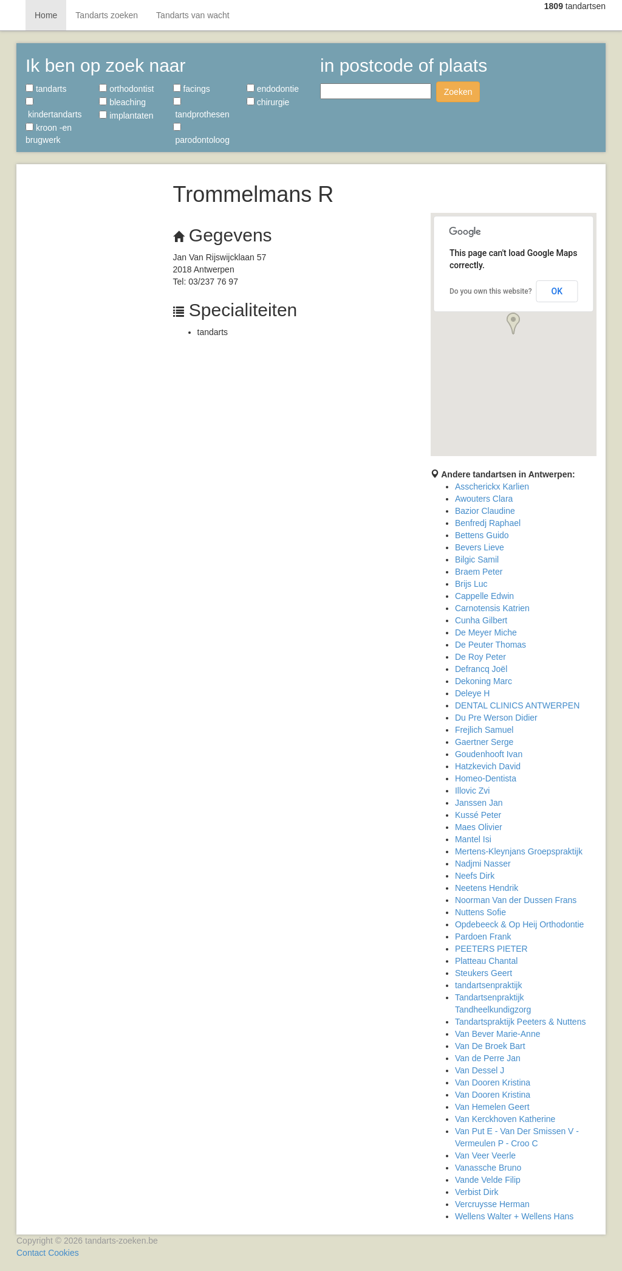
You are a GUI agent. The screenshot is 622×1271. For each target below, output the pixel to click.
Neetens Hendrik (486, 888)
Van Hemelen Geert (492, 1107)
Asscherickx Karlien (492, 486)
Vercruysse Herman (492, 1204)
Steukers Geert (483, 973)
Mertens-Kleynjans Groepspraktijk (519, 851)
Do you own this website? (490, 291)
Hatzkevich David (488, 766)
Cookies (63, 1253)
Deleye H (472, 693)
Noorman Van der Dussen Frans (516, 900)
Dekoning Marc (483, 681)
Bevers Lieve (479, 547)
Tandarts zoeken (106, 15)
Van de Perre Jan (488, 1058)
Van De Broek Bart (490, 1046)
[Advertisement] (90, 352)
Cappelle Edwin (484, 596)
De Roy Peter (480, 657)
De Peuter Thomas (490, 644)
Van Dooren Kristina (492, 1082)
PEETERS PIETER (491, 949)
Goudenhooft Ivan (488, 754)
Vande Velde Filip (488, 1180)
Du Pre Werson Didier (496, 717)
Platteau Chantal (486, 961)
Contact (31, 1253)
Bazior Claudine (485, 511)
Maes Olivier (478, 827)
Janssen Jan (479, 803)
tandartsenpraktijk (488, 985)
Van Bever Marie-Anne (498, 1034)
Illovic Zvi (472, 790)
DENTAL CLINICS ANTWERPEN (517, 705)
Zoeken (458, 92)
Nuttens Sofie (480, 912)
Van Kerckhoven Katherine (505, 1119)
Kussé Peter (478, 815)
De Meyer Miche (486, 632)
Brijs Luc (471, 584)
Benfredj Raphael (488, 523)
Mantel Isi (473, 839)
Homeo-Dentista (485, 778)
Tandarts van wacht (193, 15)
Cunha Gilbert (481, 620)
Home (46, 15)
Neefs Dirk (474, 876)
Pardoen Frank (483, 936)
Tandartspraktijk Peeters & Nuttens (520, 1022)
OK (557, 291)
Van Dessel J (479, 1070)
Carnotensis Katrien (492, 608)
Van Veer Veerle (485, 1155)
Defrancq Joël (481, 669)
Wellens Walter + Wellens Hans (514, 1216)
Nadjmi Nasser (483, 863)
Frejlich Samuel (484, 730)
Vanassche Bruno (488, 1167)
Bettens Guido (482, 535)
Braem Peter (479, 572)
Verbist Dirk (477, 1192)
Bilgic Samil (477, 559)
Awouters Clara (484, 499)
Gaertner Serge (484, 742)
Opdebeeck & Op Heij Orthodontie (519, 924)
